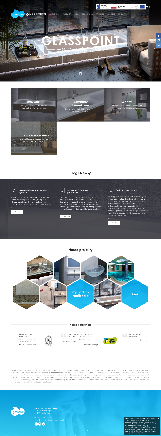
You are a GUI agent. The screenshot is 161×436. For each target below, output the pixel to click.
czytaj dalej (17, 212)
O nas (76, 14)
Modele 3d (111, 14)
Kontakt (121, 14)
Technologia (87, 14)
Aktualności (54, 14)
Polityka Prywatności (72, 431)
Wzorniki (100, 14)
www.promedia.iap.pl (84, 435)
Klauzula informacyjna (88, 431)
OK (158, 419)
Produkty (67, 14)
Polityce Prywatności (139, 433)
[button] (28, 41)
